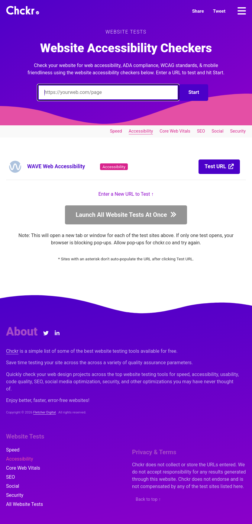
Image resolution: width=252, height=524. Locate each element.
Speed (116, 131)
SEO (201, 131)
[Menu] (241, 10)
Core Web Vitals (175, 131)
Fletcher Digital (44, 412)
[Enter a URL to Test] (108, 92)
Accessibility (141, 131)
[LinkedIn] (57, 333)
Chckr (12, 351)
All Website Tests (24, 504)
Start (193, 92)
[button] (198, 11)
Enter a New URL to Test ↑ (126, 194)
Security (238, 131)
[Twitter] (45, 333)
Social (217, 131)
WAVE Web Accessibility (56, 166)
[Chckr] (22, 10)
